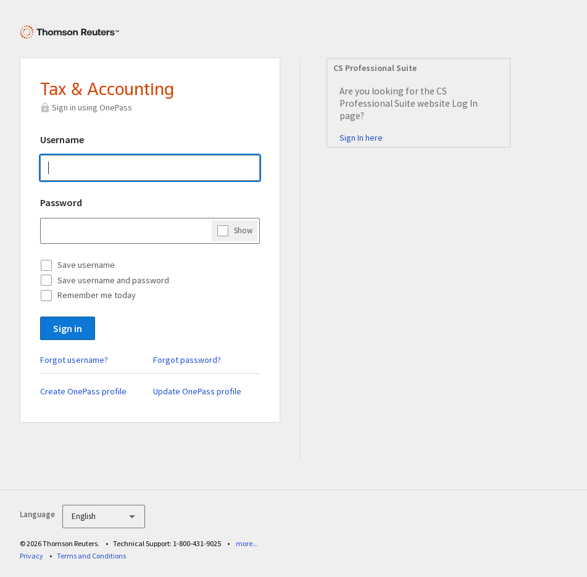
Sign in (67, 328)
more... (247, 543)
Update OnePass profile (197, 391)
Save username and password (113, 280)
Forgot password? (187, 359)
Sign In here (361, 137)
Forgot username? (74, 359)
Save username (86, 264)
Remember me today (96, 295)
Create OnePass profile (83, 391)
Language (37, 514)
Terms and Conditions (91, 555)
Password (61, 202)
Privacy (31, 555)
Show (243, 230)
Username (62, 139)
